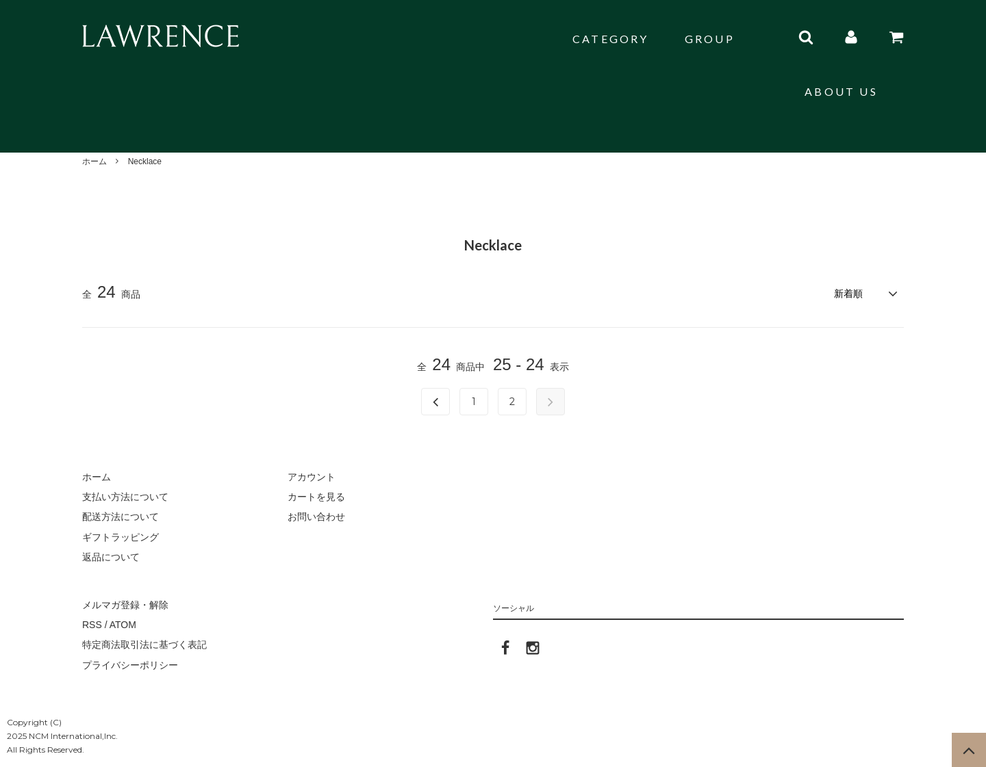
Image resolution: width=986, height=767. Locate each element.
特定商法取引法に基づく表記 (144, 644)
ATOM (123, 624)
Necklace (145, 161)
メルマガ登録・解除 (125, 604)
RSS (92, 624)
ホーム (94, 161)
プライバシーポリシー (130, 665)
